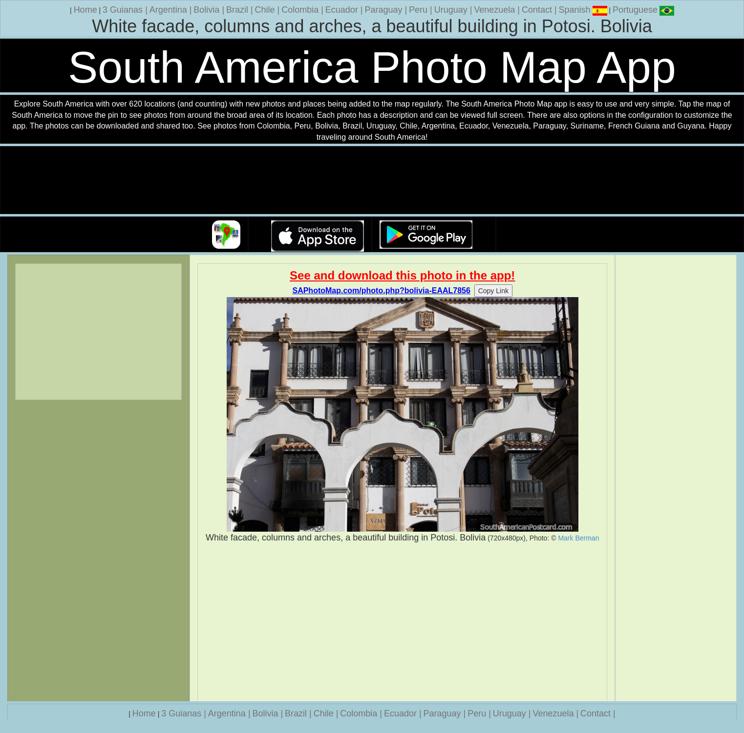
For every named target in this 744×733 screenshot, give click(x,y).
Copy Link (493, 291)
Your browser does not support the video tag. (372, 180)
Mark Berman (578, 538)
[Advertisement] (402, 622)
